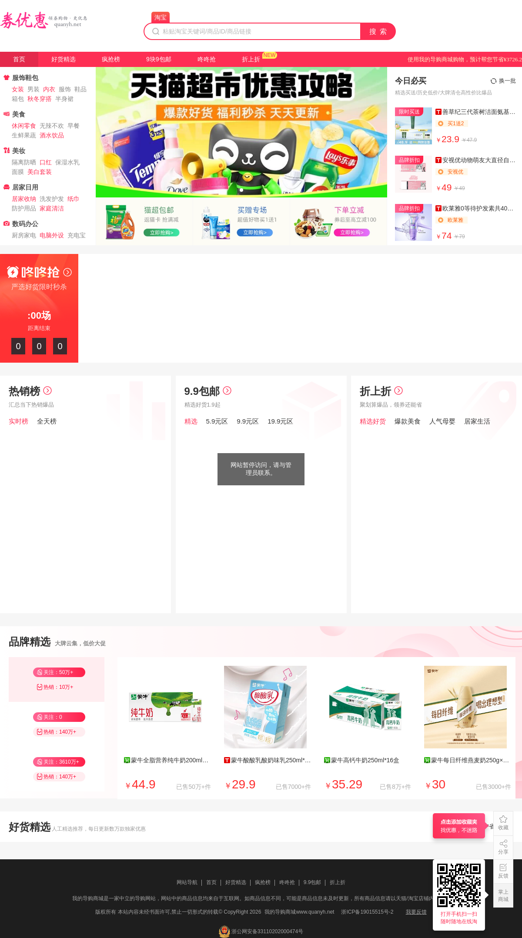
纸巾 (73, 198)
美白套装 (39, 171)
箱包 (18, 98)
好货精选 (63, 59)
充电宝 (76, 235)
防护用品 (24, 208)
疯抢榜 (111, 59)
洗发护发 (52, 198)
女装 (18, 89)
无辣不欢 (52, 125)
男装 (33, 89)
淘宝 (160, 17)
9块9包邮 (158, 59)
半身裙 (64, 98)
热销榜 (30, 391)
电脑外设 (52, 235)
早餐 (73, 125)
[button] (241, 190)
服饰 (65, 89)
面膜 (18, 171)
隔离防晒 (24, 162)
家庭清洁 (52, 208)
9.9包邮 (207, 391)
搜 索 (378, 31)
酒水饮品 (52, 135)
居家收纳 (24, 198)
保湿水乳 (67, 162)
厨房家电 (24, 235)
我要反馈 (416, 912)
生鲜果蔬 (24, 135)
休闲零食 (24, 125)
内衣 (49, 89)
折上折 (251, 59)
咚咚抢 (206, 59)
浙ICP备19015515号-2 (367, 912)
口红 (46, 162)
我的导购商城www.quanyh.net (299, 912)
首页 (19, 59)
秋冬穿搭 (39, 98)
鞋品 (80, 89)
